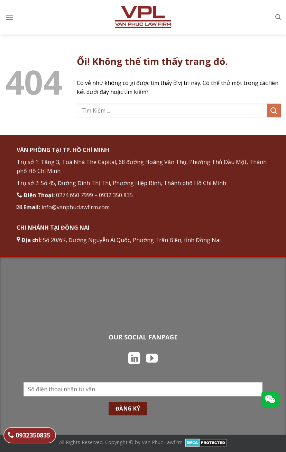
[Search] (278, 17)
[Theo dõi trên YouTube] (152, 359)
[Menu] (9, 17)
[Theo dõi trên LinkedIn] (134, 359)
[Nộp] (274, 110)
